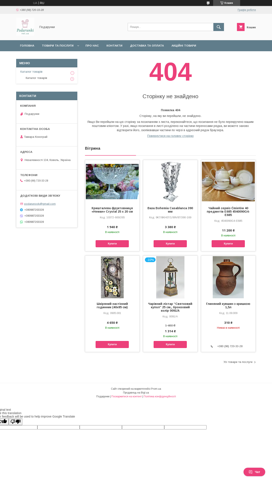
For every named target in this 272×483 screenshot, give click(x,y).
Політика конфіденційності (160, 396)
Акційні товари (183, 45)
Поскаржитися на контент (126, 396)
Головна (27, 45)
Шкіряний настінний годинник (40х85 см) (112, 305)
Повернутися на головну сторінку (170, 136)
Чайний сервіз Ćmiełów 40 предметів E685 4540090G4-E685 (228, 211)
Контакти (114, 45)
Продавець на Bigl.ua (136, 392)
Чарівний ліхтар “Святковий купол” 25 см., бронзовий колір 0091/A (170, 307)
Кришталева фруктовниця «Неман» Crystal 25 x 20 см (112, 209)
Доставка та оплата (147, 45)
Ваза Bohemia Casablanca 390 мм (170, 209)
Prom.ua (156, 388)
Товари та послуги (58, 45)
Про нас (92, 45)
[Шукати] (218, 27)
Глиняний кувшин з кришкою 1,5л (228, 305)
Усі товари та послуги (238, 362)
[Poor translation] (15, 421)
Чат (254, 472)
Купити (112, 243)
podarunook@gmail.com (40, 203)
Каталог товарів (31, 71)
